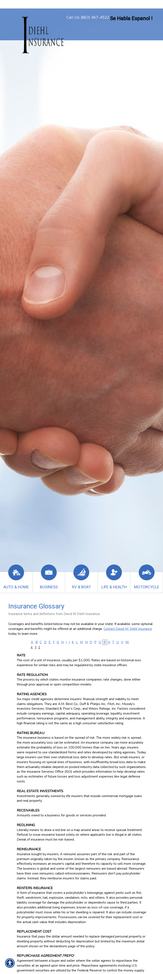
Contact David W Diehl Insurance (128, 628)
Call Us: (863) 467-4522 (87, 17)
